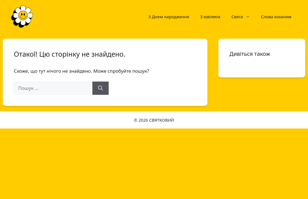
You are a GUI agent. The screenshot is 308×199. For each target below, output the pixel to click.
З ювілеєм (210, 16)
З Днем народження (168, 16)
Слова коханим (276, 16)
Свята (243, 16)
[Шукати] (100, 88)
